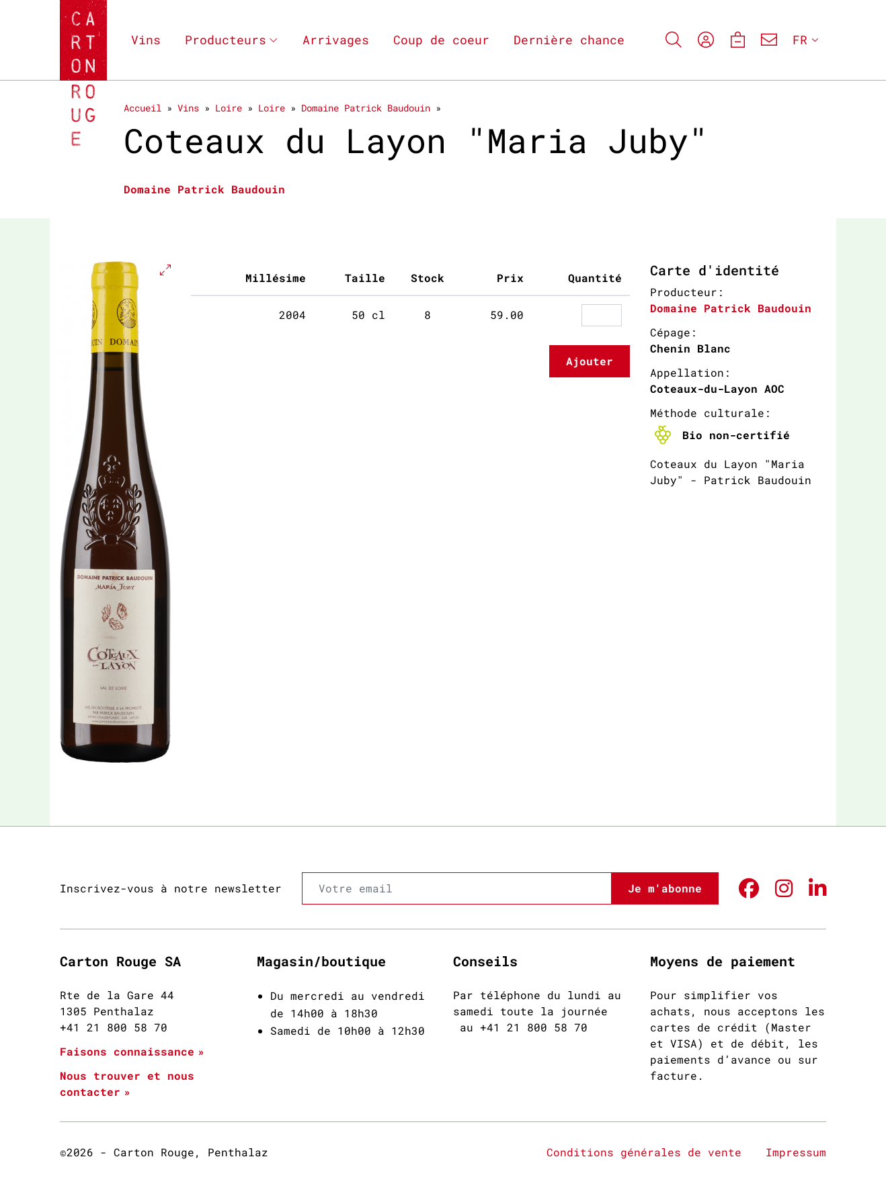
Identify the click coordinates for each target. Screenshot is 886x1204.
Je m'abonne (665, 888)
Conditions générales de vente (644, 1152)
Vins (146, 40)
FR (800, 40)
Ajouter (589, 361)
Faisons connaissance (127, 1051)
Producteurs (225, 40)
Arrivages (336, 40)
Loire (228, 107)
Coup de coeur (441, 40)
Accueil (142, 107)
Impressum (796, 1152)
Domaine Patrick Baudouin (365, 107)
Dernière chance (569, 40)
